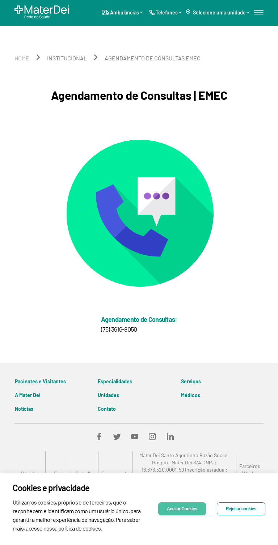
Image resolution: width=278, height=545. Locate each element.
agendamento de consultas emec (153, 58)
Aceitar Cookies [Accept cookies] (182, 508)
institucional (67, 58)
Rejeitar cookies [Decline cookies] (241, 508)
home (21, 58)
